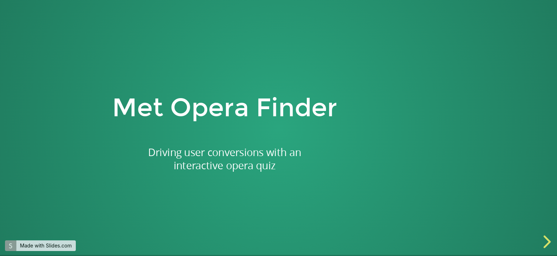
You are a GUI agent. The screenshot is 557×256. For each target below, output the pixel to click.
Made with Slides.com (46, 245)
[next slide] (546, 241)
